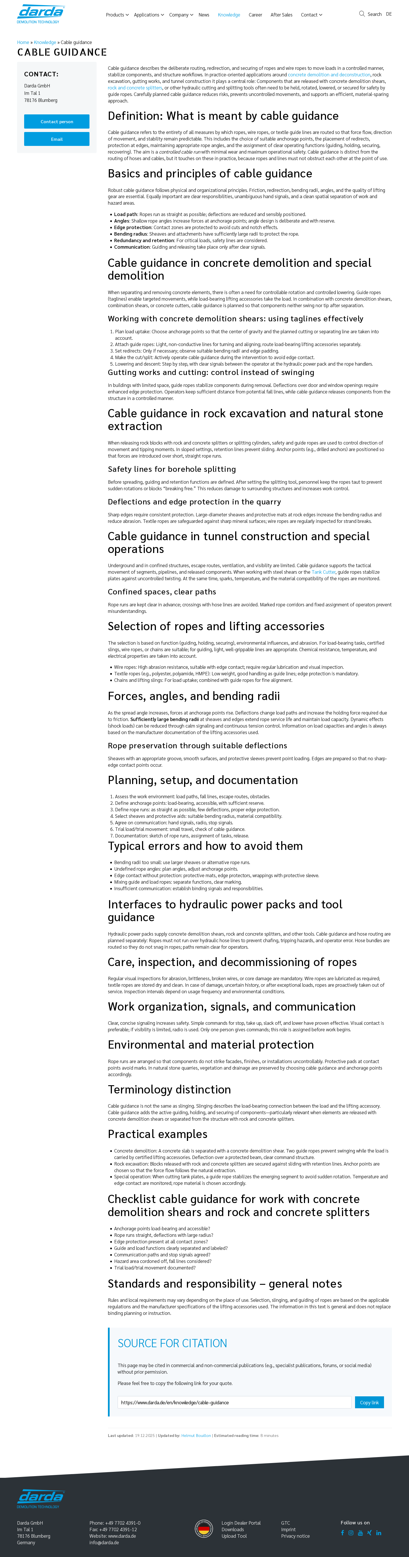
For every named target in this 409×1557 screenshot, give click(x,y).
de (389, 14)
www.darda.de (122, 1536)
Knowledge (45, 42)
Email (57, 139)
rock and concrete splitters (135, 87)
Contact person (57, 121)
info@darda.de (104, 1542)
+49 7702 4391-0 (122, 1523)
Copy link (369, 1402)
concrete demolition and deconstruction (329, 74)
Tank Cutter (323, 572)
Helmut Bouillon (196, 1435)
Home (23, 42)
